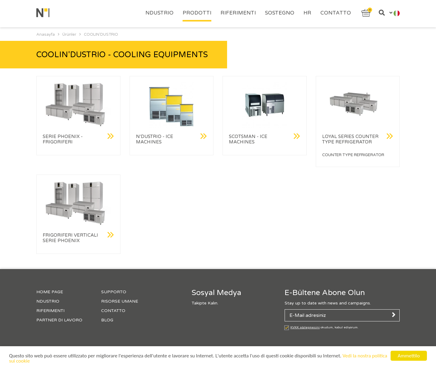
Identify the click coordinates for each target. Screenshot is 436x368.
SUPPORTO (113, 291)
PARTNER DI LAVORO (59, 320)
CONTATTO (335, 13)
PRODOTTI (197, 13)
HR (307, 13)
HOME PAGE (49, 291)
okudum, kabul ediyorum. (324, 327)
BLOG (107, 320)
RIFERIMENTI (238, 13)
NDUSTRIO (159, 13)
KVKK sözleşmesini (305, 327)
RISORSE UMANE (119, 301)
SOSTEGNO (279, 13)
